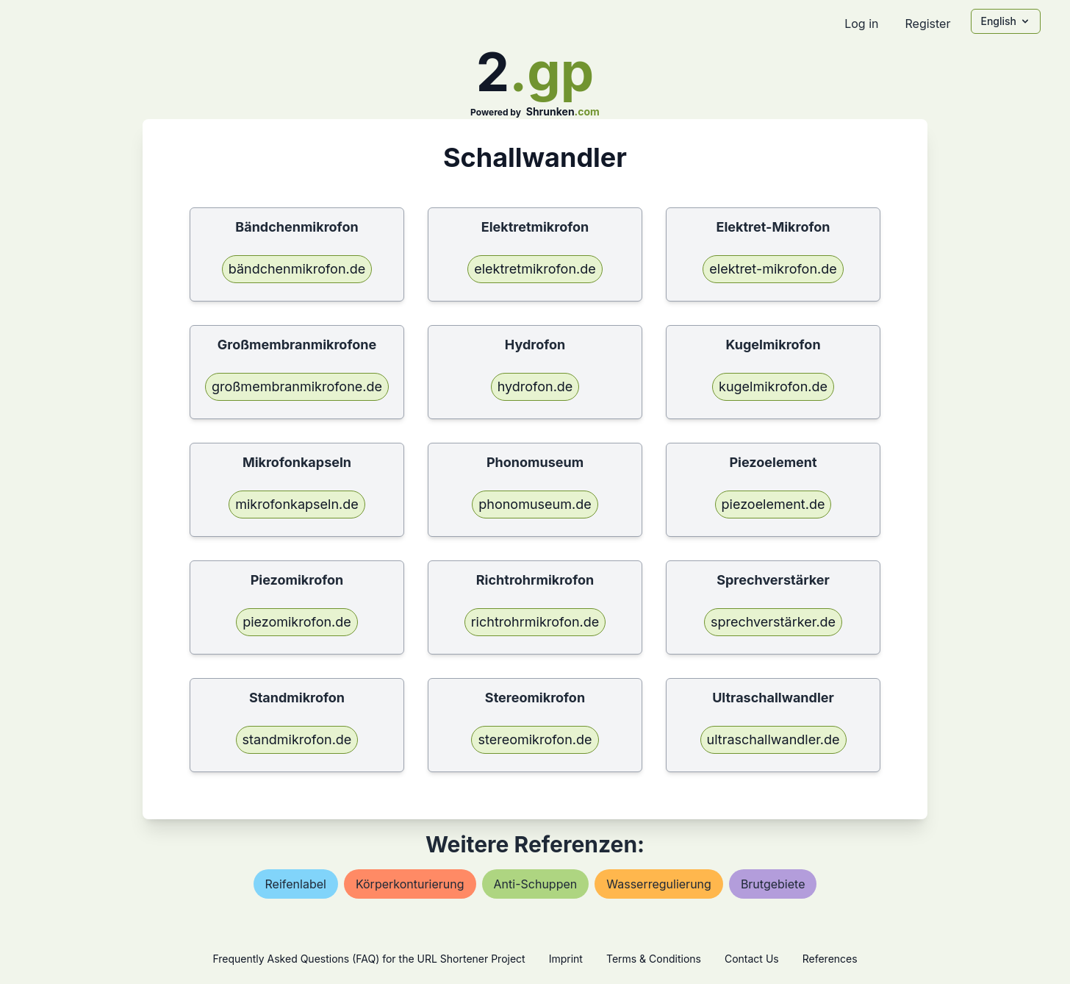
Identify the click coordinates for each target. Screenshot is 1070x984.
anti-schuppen (536, 884)
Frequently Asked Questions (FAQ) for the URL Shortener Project (368, 958)
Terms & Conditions (653, 958)
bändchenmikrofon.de (297, 269)
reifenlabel (295, 884)
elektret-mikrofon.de (772, 269)
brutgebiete (773, 884)
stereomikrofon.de (535, 739)
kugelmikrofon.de (773, 386)
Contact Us (752, 958)
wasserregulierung (658, 884)
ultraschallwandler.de (773, 739)
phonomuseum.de (534, 504)
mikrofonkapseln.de (297, 504)
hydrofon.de (535, 386)
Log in (861, 23)
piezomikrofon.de (297, 622)
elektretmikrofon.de (535, 269)
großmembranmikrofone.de (297, 386)
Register (927, 23)
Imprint (566, 958)
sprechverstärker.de (773, 622)
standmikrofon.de (297, 739)
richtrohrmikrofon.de (535, 622)
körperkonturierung (410, 884)
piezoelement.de (773, 504)
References (830, 958)
